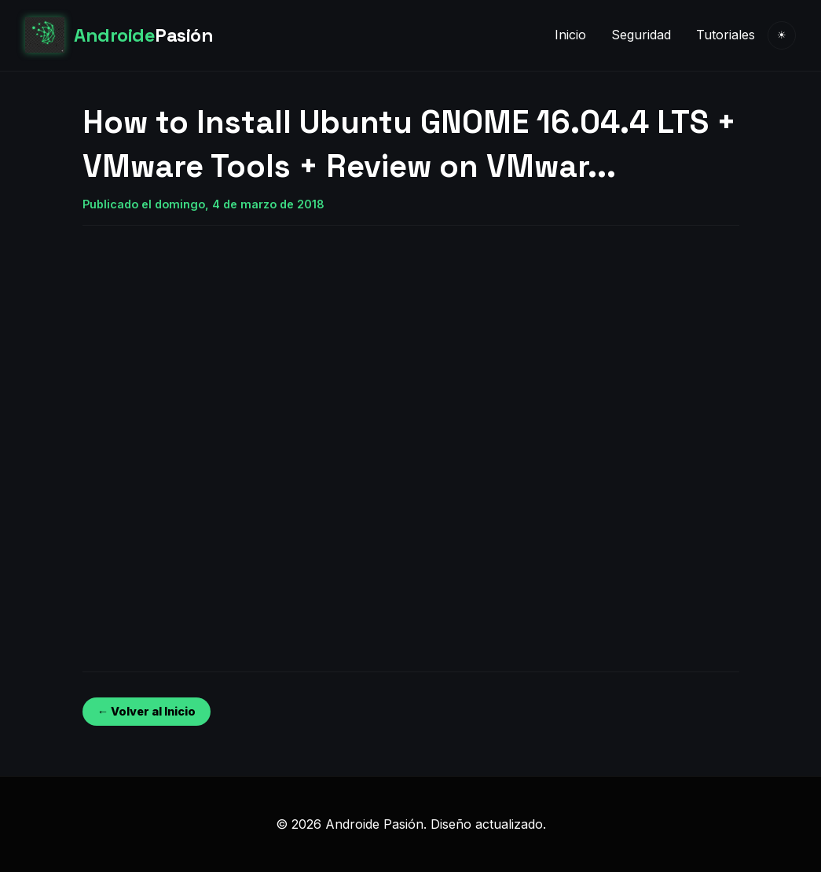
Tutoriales (725, 34)
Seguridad (641, 34)
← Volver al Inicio (146, 711)
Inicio (570, 34)
